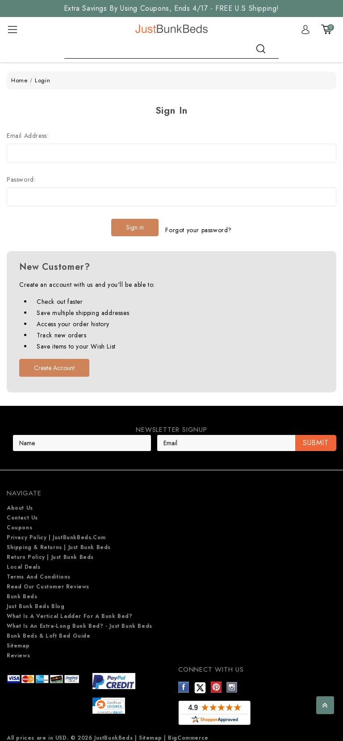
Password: (21, 179)
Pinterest (216, 681)
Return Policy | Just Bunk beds (50, 551)
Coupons (19, 522)
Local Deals (24, 561)
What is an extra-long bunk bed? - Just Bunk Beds (79, 620)
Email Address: (27, 135)
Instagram (232, 681)
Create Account (54, 362)
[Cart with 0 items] (326, 29)
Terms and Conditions (39, 571)
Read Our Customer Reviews (48, 581)
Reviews (18, 650)
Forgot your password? (198, 227)
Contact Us (22, 512)
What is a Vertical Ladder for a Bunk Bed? (70, 610)
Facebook (183, 681)
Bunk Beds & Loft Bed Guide (49, 630)
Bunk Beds (22, 591)
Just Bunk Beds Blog (35, 601)
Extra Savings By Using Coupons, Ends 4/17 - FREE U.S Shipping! (171, 8)
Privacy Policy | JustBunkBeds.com (56, 532)
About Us (20, 502)
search (260, 48)
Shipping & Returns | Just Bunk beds (59, 542)
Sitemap (18, 640)
